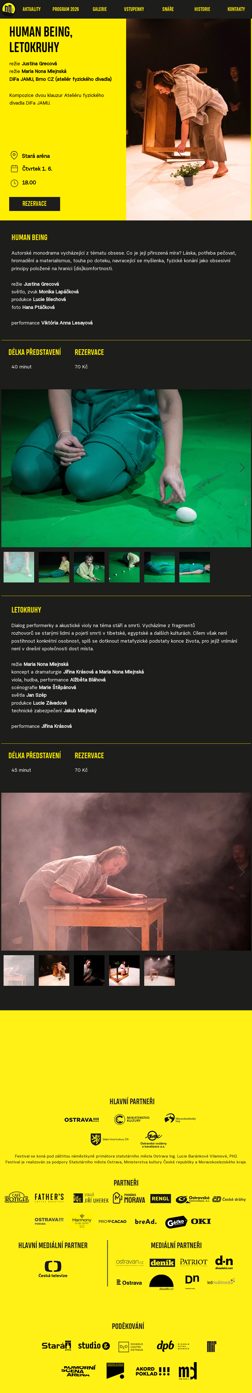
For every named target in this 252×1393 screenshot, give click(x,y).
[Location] (14, 155)
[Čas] (14, 183)
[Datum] (14, 168)
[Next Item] (242, 468)
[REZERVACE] (34, 204)
